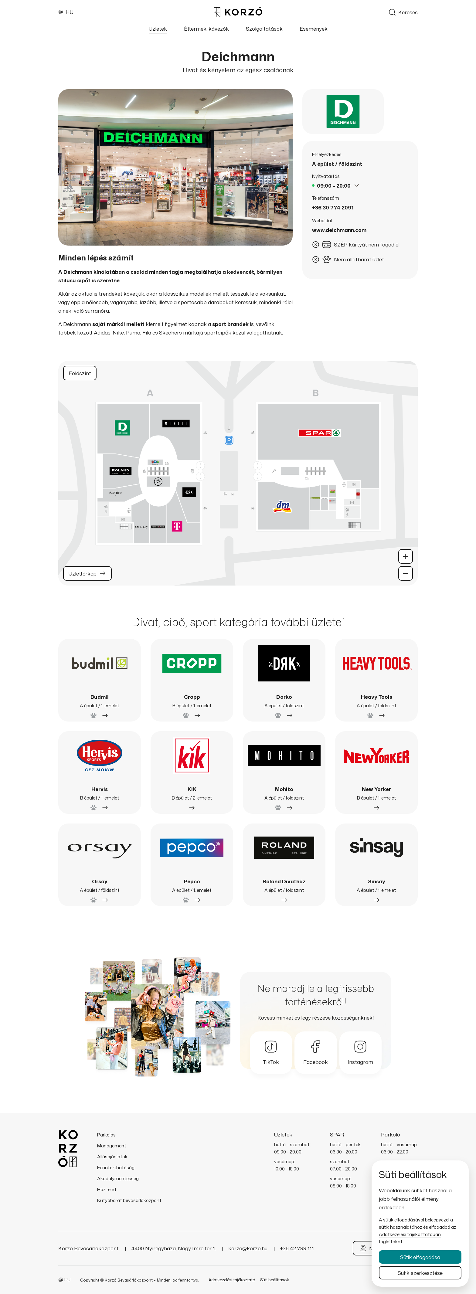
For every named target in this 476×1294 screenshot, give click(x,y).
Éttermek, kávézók (206, 28)
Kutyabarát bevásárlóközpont (129, 1200)
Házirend (106, 1189)
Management (111, 1146)
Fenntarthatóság (115, 1167)
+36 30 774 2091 (333, 207)
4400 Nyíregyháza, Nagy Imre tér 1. (174, 1248)
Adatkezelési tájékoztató (232, 1279)
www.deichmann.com (339, 230)
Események (314, 28)
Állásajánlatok (112, 1156)
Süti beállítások (274, 1279)
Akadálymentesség (118, 1178)
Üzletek (158, 28)
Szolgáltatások (264, 28)
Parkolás (106, 1135)
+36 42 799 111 (297, 1248)
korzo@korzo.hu (248, 1248)
